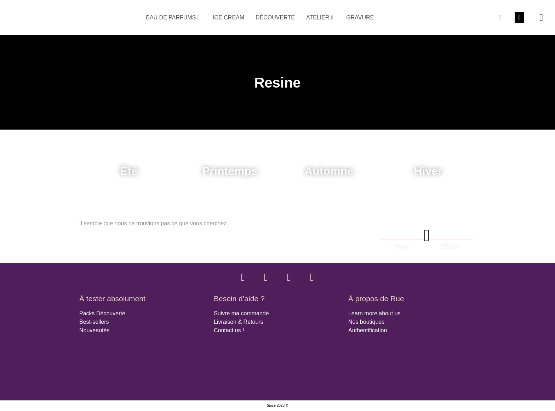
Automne (329, 171)
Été (129, 171)
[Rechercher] (500, 17)
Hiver (428, 171)
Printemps (229, 171)
